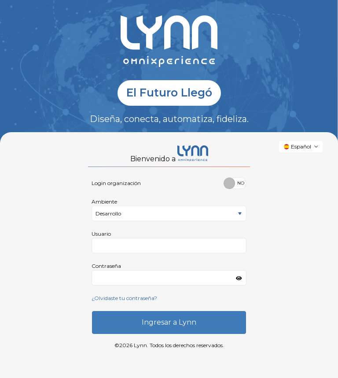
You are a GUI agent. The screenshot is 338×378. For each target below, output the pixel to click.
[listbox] (169, 213)
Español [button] (297, 146)
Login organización (116, 183)
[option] (163, 213)
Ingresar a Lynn (169, 322)
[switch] (235, 183)
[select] (240, 214)
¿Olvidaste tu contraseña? (124, 298)
